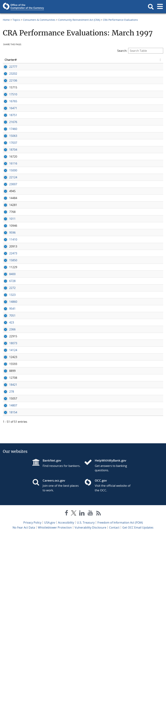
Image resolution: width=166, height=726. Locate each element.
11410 (9, 341)
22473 (9, 362)
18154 (9, 603)
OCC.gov (101, 671)
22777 (9, 67)
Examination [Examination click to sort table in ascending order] (150, 60)
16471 (9, 128)
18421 (9, 560)
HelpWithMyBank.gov (110, 651)
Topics (16, 19)
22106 (9, 88)
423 (7, 478)
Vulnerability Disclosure (90, 719)
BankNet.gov (52, 651)
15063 (9, 175)
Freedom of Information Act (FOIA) (120, 714)
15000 (9, 229)
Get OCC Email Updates (137, 719)
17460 (9, 164)
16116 (9, 218)
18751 (9, 138)
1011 (8, 308)
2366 (8, 489)
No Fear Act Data (24, 719)
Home (6, 19)
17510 (9, 110)
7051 (8, 464)
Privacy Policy (32, 714)
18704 (9, 196)
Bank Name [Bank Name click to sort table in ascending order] (34, 60)
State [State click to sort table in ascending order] (84, 60)
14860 (9, 438)
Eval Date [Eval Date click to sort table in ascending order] (103, 60)
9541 (8, 449)
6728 (8, 402)
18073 (9, 511)
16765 (9, 117)
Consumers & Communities (39, 19)
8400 (8, 391)
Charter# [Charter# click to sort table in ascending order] (11, 60)
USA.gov (49, 714)
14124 (9, 518)
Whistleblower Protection (55, 719)
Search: (140, 51)
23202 (9, 77)
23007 (9, 250)
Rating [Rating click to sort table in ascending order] (123, 60)
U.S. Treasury (86, 714)
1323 (8, 423)
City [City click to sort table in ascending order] (60, 60)
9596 (8, 330)
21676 (9, 149)
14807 (9, 592)
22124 (9, 240)
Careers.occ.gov (54, 671)
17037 (9, 186)
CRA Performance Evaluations (120, 19)
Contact (114, 719)
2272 (8, 413)
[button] (150, 6)
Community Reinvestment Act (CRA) (79, 19)
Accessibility (66, 714)
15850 (9, 369)
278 (7, 571)
